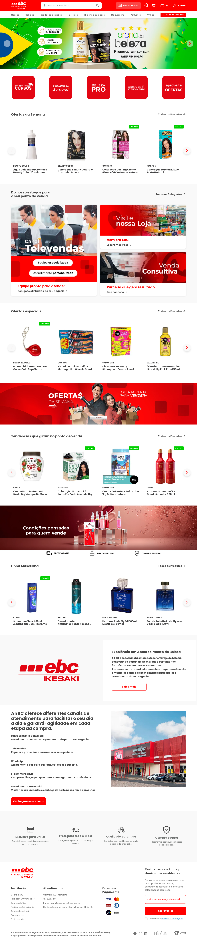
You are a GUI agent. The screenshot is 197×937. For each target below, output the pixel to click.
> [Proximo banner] (190, 43)
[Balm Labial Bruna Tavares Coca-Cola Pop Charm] (31, 347)
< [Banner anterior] (7, 43)
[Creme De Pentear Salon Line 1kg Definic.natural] (120, 472)
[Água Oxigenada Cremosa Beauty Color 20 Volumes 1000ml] (31, 150)
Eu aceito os (155, 919)
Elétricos (73, 15)
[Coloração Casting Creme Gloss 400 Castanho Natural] (120, 150)
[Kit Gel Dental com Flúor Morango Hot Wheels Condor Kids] (76, 347)
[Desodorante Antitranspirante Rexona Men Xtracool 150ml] (76, 602)
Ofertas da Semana (173, 14)
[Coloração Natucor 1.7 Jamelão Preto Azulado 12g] (76, 472)
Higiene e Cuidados (94, 15)
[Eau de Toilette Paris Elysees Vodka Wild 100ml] (165, 602)
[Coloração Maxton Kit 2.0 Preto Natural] (165, 150)
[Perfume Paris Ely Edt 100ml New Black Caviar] (120, 602)
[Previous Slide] (11, 150)
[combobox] (71, 5)
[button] (45, 5)
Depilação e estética (51, 15)
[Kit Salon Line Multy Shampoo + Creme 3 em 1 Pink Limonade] (120, 347)
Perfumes (136, 15)
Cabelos (29, 15)
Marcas (15, 15)
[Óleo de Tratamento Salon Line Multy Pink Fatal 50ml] (165, 347)
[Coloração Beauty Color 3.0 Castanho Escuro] (76, 150)
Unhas (150, 15)
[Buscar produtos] (97, 5)
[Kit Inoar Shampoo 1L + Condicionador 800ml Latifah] (165, 472)
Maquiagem (117, 15)
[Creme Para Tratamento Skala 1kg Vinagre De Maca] (31, 472)
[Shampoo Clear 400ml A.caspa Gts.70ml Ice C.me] (31, 602)
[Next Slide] (187, 150)
